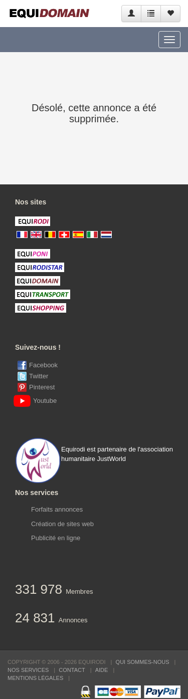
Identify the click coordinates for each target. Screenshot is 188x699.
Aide (101, 670)
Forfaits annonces (57, 509)
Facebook (43, 365)
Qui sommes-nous (142, 662)
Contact (72, 670)
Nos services (28, 670)
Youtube (37, 400)
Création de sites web (62, 524)
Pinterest (42, 387)
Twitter (38, 376)
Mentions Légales (35, 678)
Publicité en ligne (55, 538)
